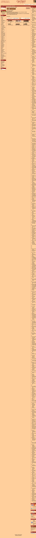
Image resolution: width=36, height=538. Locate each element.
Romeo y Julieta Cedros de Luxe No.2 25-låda (34, 269)
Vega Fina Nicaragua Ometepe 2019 (33, 415)
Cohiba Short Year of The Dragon (33, 297)
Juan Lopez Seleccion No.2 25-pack (34, 172)
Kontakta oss (2, 67)
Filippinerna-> (2, 46)
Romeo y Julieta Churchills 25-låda (34, 226)
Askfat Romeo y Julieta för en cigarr (34, 475)
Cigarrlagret (20, 534)
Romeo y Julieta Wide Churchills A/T (34, 283)
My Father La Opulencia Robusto (33, 460)
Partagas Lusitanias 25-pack (33, 329)
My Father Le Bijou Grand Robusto (33, 453)
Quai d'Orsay (2, 31)
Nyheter (2, 10)
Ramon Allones (3, 33)
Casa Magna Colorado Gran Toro (34, 302)
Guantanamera (3, 22)
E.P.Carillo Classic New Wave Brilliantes (34, 18)
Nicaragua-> (2, 42)
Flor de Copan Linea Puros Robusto (33, 262)
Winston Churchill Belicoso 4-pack (34, 205)
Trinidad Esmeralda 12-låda (33, 383)
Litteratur (2, 58)
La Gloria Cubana (3, 27)
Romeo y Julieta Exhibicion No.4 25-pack (34, 280)
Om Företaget (2, 65)
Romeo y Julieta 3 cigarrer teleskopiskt (34, 484)
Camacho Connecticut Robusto (33, 69)
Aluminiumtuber (3, 51)
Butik (1, 66)
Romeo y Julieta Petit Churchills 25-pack (34, 168)
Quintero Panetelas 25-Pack (33, 31)
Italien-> (2, 48)
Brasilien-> (2, 43)
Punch (2, 30)
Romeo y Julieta (3, 34)
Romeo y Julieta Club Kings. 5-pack (34, 118)
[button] (26, 4)
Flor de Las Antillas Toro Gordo (33, 192)
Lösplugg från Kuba (3, 40)
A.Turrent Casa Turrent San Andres (34, 489)
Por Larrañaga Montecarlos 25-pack (34, 387)
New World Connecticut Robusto (33, 356)
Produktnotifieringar (33, 519)
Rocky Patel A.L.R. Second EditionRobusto (34, 322)
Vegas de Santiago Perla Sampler (34, 366)
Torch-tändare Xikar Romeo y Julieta (34, 471)
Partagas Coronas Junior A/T (34, 482)
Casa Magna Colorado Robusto (33, 307)
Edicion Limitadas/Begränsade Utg (3, 53)
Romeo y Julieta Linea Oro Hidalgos (34, 241)
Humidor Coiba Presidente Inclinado (34, 379)
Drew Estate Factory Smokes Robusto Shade (34, 52)
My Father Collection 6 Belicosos (33, 88)
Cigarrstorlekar (3, 61)
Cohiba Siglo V (34, 79)
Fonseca (2, 21)
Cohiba (2, 18)
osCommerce (19, 535)
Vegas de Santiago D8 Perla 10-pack (33, 41)
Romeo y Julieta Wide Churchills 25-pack (34, 497)
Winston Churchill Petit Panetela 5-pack (34, 220)
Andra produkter (33, 517)
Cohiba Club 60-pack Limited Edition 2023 (34, 35)
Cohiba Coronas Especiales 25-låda (34, 351)
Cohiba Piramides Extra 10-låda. (34, 436)
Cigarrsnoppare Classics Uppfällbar (34, 186)
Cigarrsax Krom (34, 184)
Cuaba (2, 19)
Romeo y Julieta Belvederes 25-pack (34, 181)
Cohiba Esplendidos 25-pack (34, 271)
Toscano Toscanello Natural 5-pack (34, 183)
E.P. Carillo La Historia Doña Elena (33, 211)
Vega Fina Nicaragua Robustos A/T (33, 98)
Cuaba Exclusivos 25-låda (34, 214)
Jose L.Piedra (3, 25)
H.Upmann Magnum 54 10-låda (34, 473)
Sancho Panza (3, 37)
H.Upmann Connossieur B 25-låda (34, 123)
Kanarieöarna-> (3, 49)
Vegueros (2, 39)
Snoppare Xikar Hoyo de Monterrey (34, 20)
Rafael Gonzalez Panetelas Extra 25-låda (34, 109)
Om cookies (2, 64)
